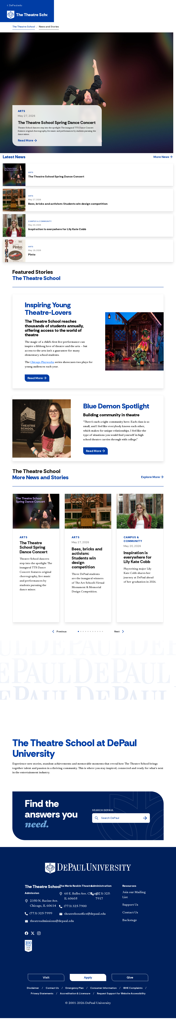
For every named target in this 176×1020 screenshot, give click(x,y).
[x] (32, 935)
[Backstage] (135, 922)
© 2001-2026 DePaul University (88, 1005)
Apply (131, 15)
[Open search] (150, 16)
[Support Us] (135, 907)
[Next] (119, 633)
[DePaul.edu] (20, 6)
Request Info (109, 15)
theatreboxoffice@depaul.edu (85, 915)
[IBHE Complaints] (132, 989)
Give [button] (130, 979)
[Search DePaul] (122, 820)
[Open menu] (161, 15)
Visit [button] (46, 979)
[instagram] (39, 935)
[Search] (145, 820)
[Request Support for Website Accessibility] (121, 995)
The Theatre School (23, 28)
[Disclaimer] (33, 989)
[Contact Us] (135, 914)
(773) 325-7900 (75, 908)
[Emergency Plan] (74, 989)
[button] (36, 142)
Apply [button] (88, 979)
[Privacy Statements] (42, 995)
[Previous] (59, 633)
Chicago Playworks (42, 364)
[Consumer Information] (103, 989)
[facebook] (26, 935)
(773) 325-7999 (41, 915)
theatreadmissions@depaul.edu (52, 923)
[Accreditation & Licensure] (75, 995)
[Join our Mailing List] (135, 897)
